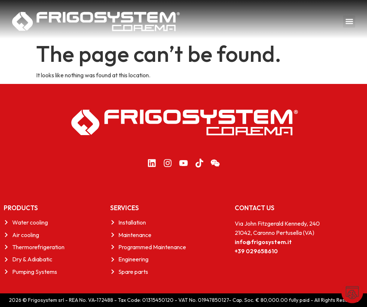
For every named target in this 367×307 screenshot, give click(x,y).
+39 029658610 (256, 251)
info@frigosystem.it (263, 242)
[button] (349, 21)
